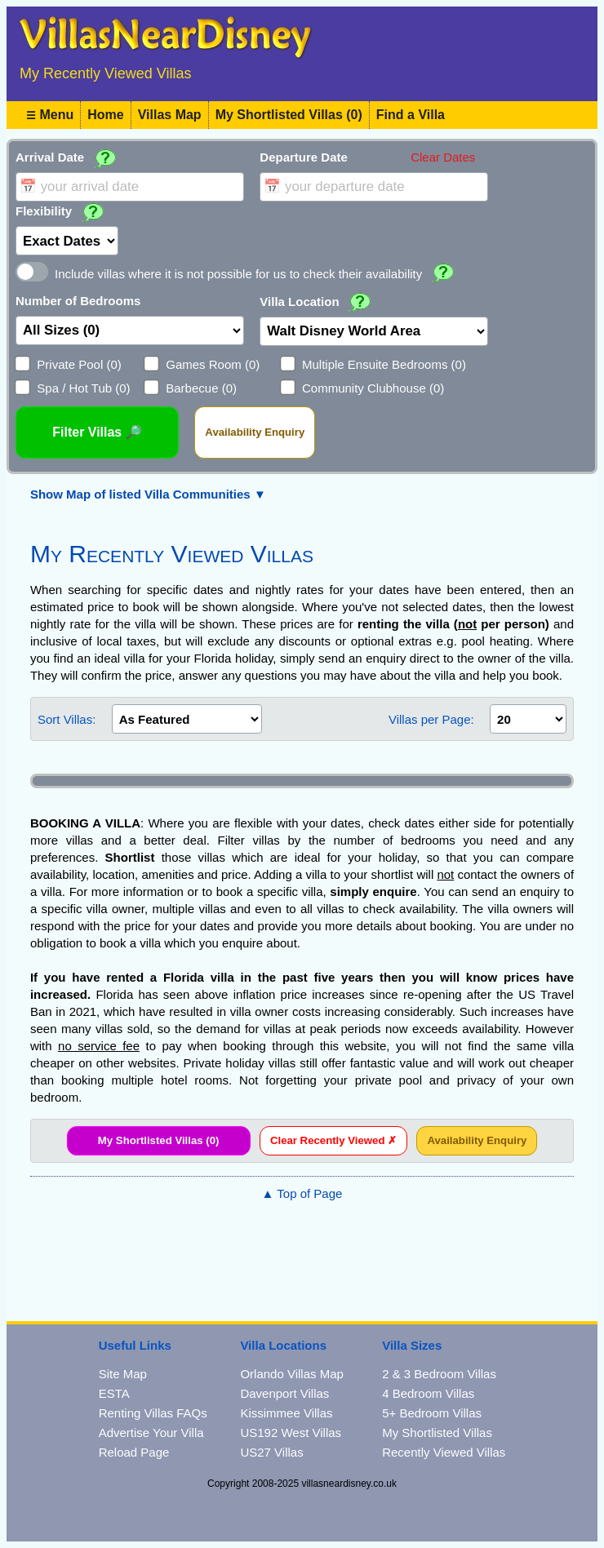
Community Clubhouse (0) (373, 388)
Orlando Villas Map (291, 1374)
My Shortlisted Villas (437, 1432)
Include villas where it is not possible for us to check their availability (238, 274)
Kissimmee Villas (286, 1413)
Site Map (123, 1374)
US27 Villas (271, 1452)
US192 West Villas (290, 1432)
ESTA (114, 1393)
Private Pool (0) (79, 364)
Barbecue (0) (201, 388)
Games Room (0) (213, 364)
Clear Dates (443, 157)
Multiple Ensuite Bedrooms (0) (384, 364)
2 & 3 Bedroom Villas (439, 1374)
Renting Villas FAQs (153, 1413)
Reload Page (134, 1452)
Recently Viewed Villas (443, 1452)
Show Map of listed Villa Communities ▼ (148, 494)
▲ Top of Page (302, 1193)
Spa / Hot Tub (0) (83, 388)
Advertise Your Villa (151, 1432)
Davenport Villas (284, 1393)
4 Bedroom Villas (428, 1393)
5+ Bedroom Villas (432, 1413)
